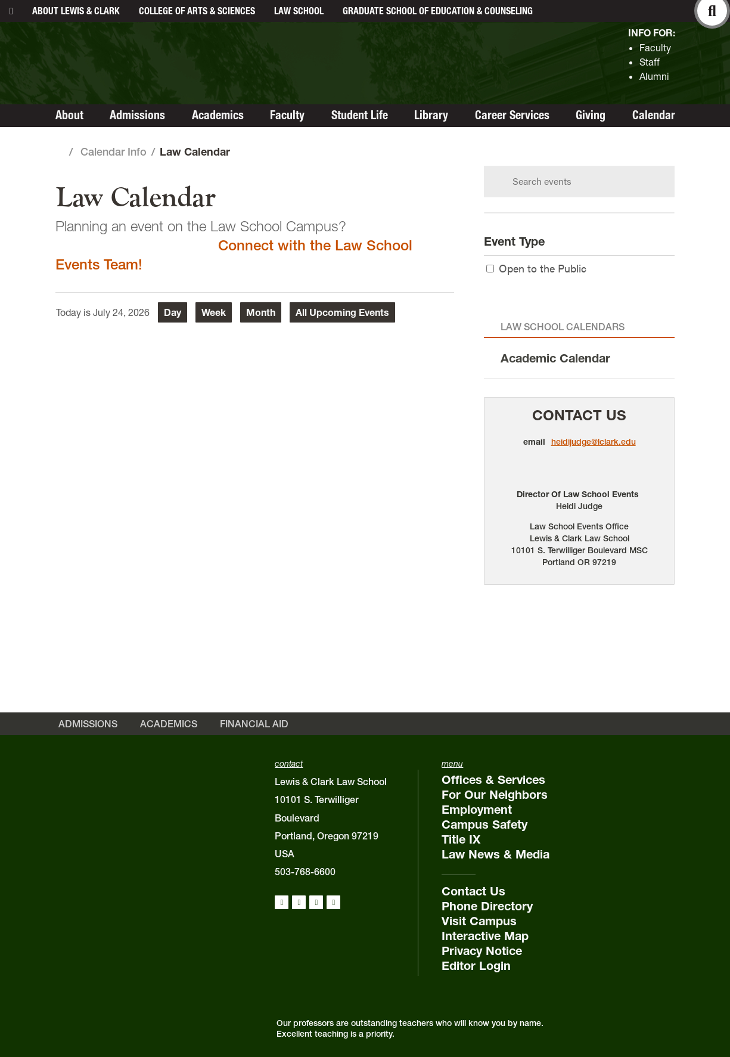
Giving (590, 115)
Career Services (512, 115)
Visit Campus (479, 921)
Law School (299, 11)
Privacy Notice (482, 951)
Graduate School (438, 11)
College (197, 11)
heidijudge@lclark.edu (593, 441)
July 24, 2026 (121, 312)
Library (431, 115)
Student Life (359, 115)
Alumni (654, 76)
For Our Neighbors (495, 795)
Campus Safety (484, 824)
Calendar (653, 115)
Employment (477, 809)
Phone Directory (487, 906)
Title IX (461, 839)
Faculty (655, 48)
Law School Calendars (563, 327)
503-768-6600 (305, 872)
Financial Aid (254, 724)
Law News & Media (495, 854)
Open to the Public (536, 268)
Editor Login (476, 966)
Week (213, 312)
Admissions (137, 115)
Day (172, 312)
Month (260, 312)
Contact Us (579, 415)
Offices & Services (493, 780)
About (76, 11)
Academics (218, 115)
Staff (649, 62)
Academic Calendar (555, 358)
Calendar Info (113, 152)
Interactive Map (485, 936)
